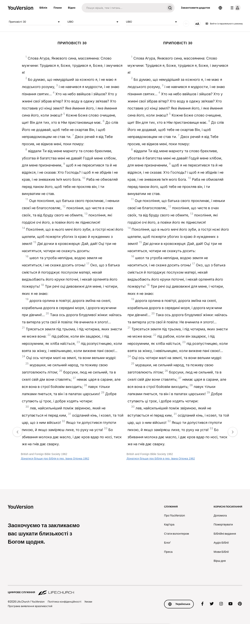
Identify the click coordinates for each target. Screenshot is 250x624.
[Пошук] (123, 8)
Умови (88, 601)
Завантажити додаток (195, 7)
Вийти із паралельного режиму (224, 23)
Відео (71, 7)
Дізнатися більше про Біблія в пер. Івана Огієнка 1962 (55, 458)
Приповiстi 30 (35, 22)
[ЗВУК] (186, 23)
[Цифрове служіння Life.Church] (125, 590)
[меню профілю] (234, 8)
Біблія (43, 7)
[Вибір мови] (220, 8)
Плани (58, 7)
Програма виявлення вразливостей (30, 606)
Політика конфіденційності (64, 601)
